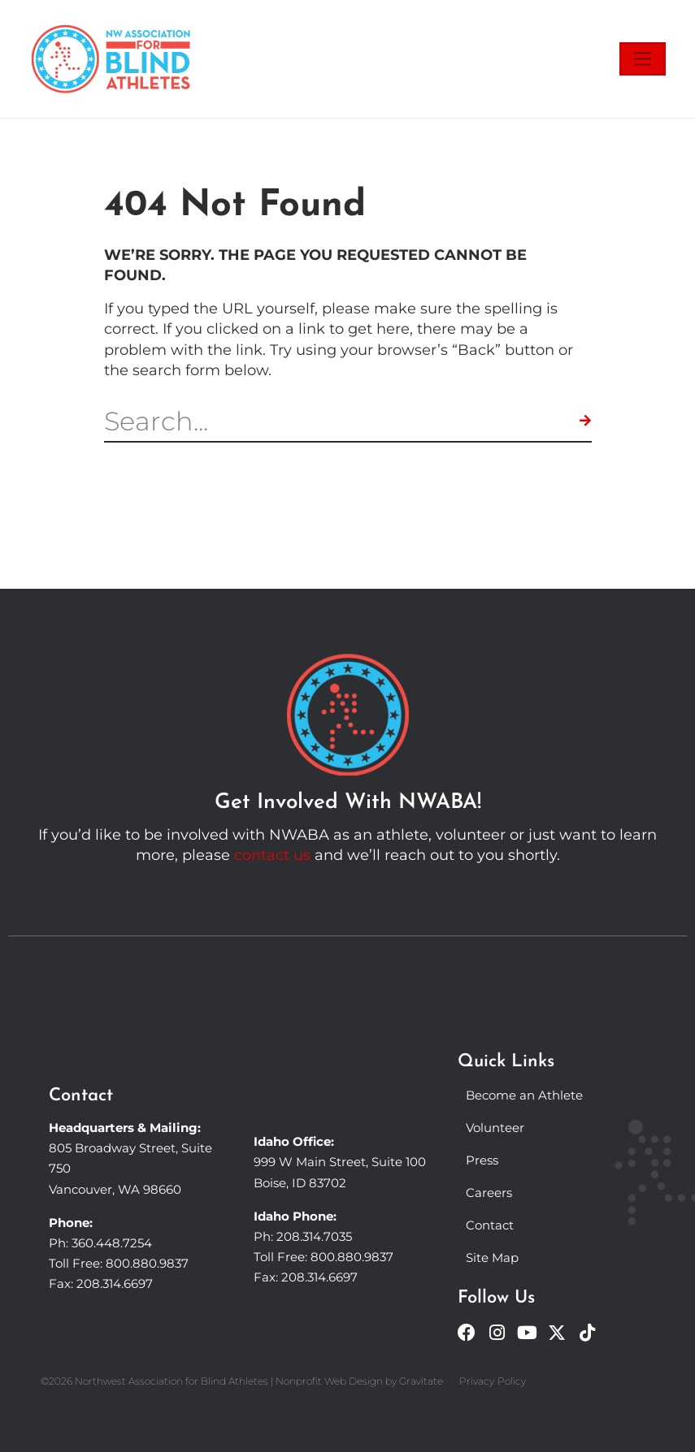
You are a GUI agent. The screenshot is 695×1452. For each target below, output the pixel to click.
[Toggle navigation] (642, 59)
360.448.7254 (112, 1243)
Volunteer (495, 1127)
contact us (272, 855)
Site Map (492, 1257)
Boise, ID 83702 (300, 1183)
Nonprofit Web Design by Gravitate (359, 1381)
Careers (489, 1192)
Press (482, 1160)
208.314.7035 (314, 1236)
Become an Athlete (524, 1095)
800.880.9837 (147, 1263)
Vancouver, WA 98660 (115, 1189)
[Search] (586, 421)
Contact (490, 1225)
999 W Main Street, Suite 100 (340, 1161)
